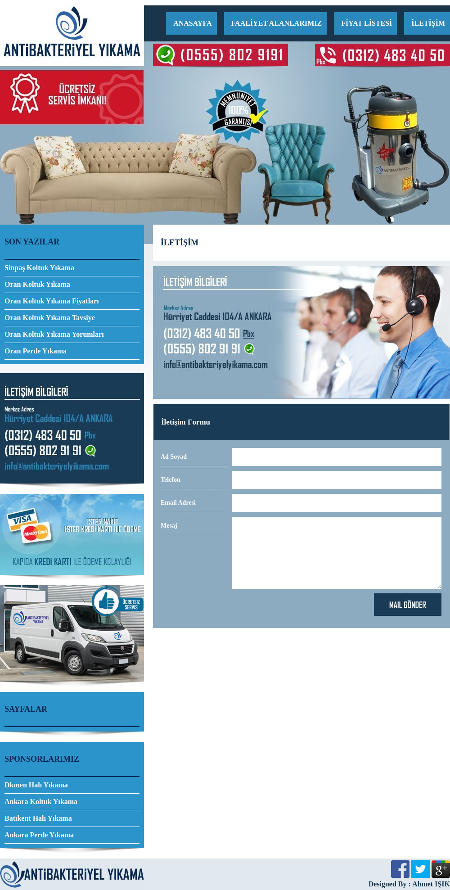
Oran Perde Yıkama (35, 351)
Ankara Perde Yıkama (39, 835)
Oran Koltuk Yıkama (37, 284)
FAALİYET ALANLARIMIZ (276, 23)
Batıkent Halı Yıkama (38, 818)
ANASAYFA (192, 23)
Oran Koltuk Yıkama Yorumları (54, 334)
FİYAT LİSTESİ (366, 23)
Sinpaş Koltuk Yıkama (39, 267)
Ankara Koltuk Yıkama (40, 801)
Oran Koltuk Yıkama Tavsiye (49, 317)
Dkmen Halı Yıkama (36, 785)
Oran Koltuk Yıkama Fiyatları (51, 301)
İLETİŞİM (428, 23)
